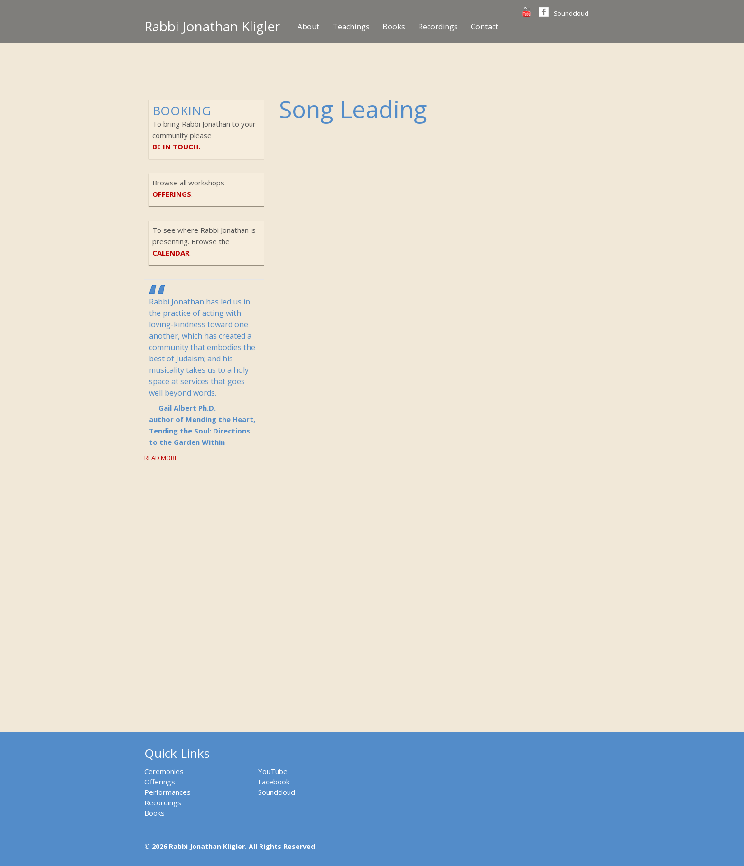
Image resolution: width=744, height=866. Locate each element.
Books (393, 26)
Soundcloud (571, 13)
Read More (161, 457)
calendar (170, 253)
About (308, 26)
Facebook (273, 781)
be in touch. (176, 146)
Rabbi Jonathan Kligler (212, 26)
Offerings (159, 781)
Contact (484, 26)
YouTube (273, 771)
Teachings (351, 26)
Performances (167, 792)
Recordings (438, 26)
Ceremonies (164, 771)
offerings (171, 194)
